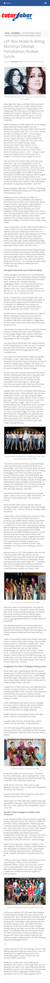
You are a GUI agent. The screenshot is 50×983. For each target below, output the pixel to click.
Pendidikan (16, 33)
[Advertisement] (26, 26)
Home (7, 3)
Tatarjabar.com (16, 62)
